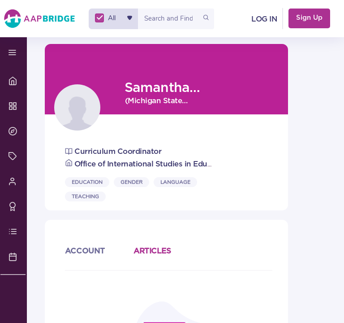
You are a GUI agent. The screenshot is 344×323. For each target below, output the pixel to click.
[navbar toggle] (13, 52)
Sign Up (309, 17)
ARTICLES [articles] (152, 251)
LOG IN (264, 19)
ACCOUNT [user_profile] (85, 251)
